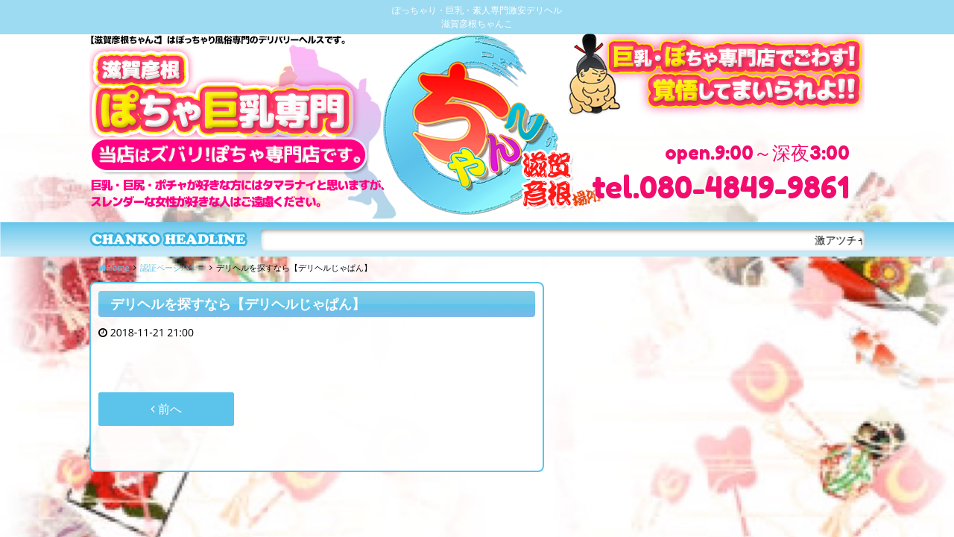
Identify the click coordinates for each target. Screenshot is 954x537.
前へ (166, 409)
